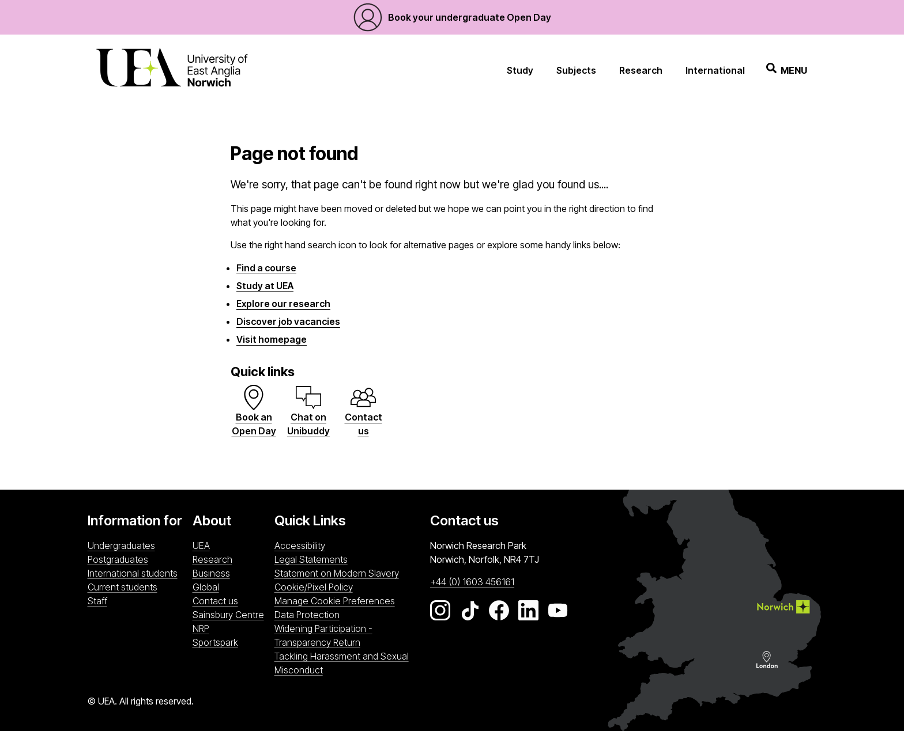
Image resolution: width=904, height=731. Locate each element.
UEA (201, 545)
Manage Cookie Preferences (334, 601)
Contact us (215, 601)
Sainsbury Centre (231, 614)
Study (520, 70)
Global (206, 587)
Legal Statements (311, 559)
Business (211, 573)
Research (640, 70)
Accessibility (299, 545)
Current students (122, 587)
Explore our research (283, 303)
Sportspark (231, 641)
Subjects (576, 70)
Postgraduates (118, 559)
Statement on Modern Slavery (336, 573)
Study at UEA (264, 285)
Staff (97, 601)
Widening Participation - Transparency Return (323, 635)
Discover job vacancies (288, 321)
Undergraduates (121, 545)
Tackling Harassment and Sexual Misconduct (341, 663)
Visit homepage (271, 339)
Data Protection (307, 614)
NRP (231, 628)
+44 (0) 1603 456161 (472, 582)
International (715, 70)
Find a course (266, 268)
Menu (786, 70)
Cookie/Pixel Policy (313, 587)
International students (133, 573)
